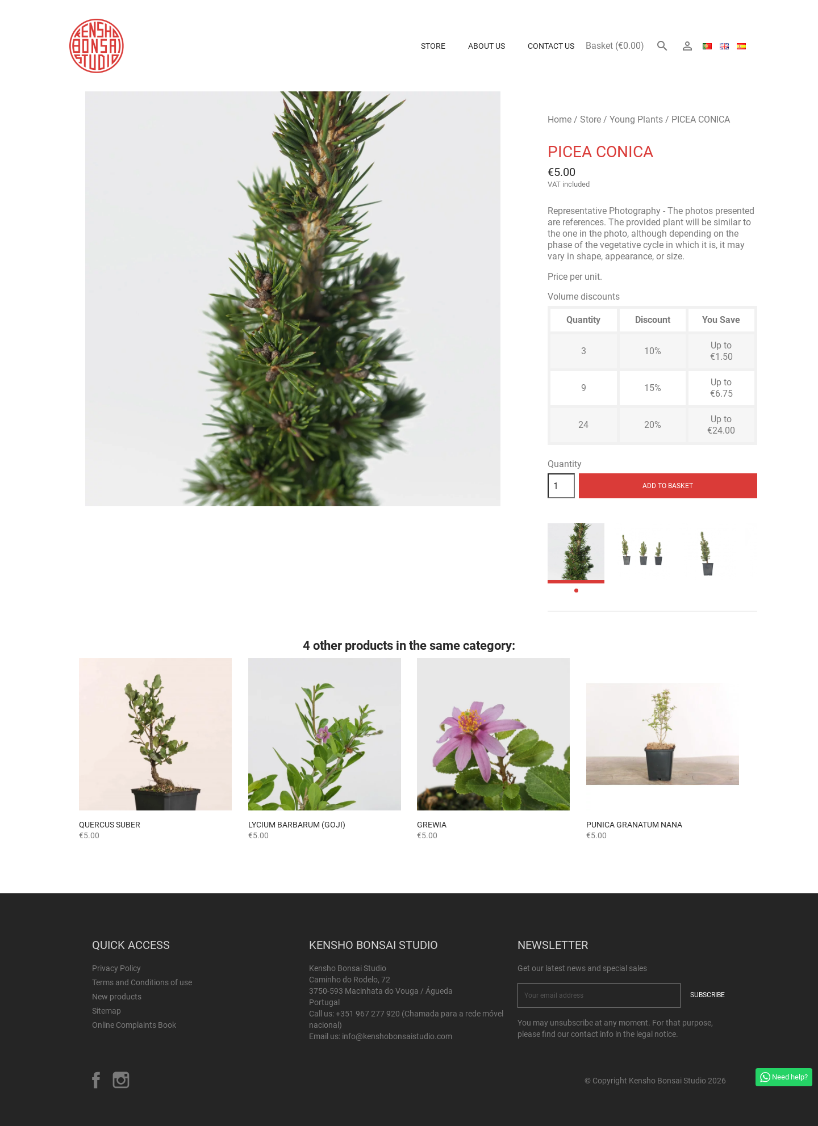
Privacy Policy (116, 968)
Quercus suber (109, 824)
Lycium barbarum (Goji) (296, 824)
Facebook (96, 1080)
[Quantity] (561, 485)
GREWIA (431, 824)
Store (433, 46)
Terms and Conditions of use (142, 982)
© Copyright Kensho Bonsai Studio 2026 (655, 1080)
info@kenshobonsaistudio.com (397, 1036)
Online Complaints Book (134, 1025)
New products (116, 996)
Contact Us (551, 46)
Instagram (121, 1080)
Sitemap (106, 1010)
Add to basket (667, 486)
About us (486, 46)
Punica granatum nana (634, 824)
